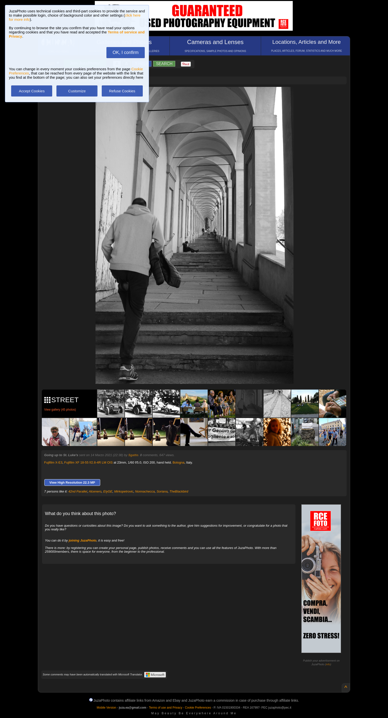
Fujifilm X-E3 (53, 462)
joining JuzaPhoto (83, 540)
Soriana (162, 491)
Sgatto (133, 455)
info (328, 664)
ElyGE (107, 491)
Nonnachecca (145, 491)
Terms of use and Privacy (165, 707)
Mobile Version (106, 707)
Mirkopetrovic (123, 491)
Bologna (178, 462)
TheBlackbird (179, 491)
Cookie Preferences (198, 707)
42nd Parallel (77, 491)
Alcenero (95, 491)
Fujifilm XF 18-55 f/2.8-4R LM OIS (88, 462)
